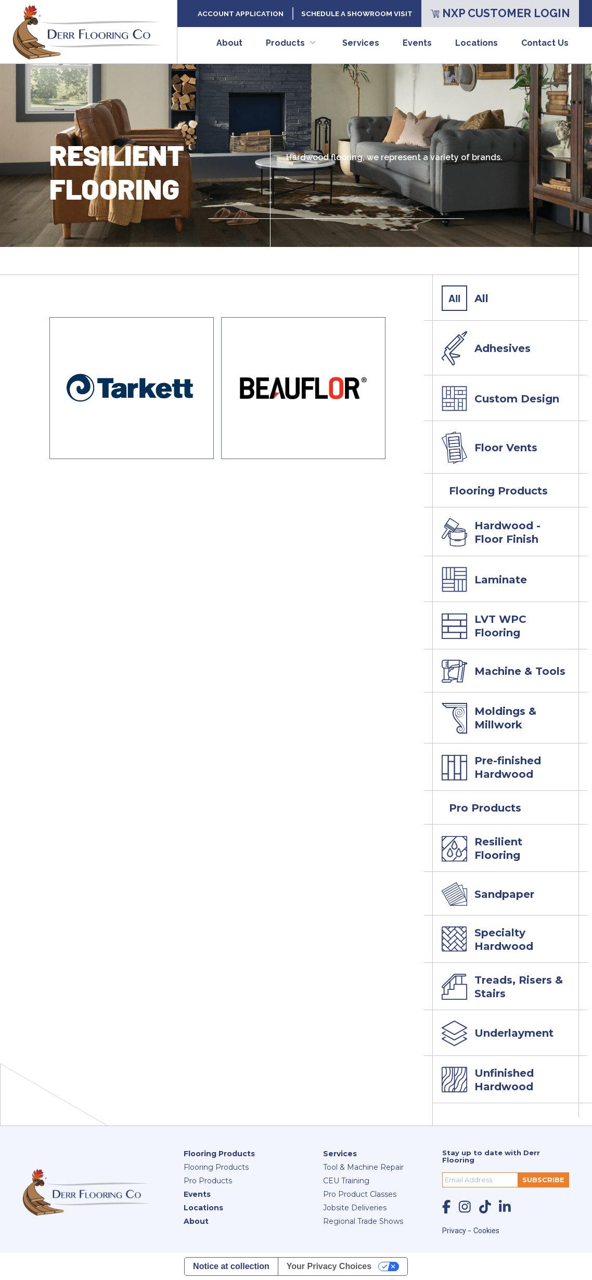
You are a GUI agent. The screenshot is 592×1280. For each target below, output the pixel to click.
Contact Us (545, 43)
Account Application (241, 13)
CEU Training (346, 1180)
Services (360, 43)
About (229, 43)
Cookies (486, 1230)
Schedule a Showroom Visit (357, 13)
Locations (476, 43)
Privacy (455, 1230)
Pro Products (208, 1180)
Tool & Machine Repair (363, 1167)
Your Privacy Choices (329, 1266)
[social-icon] (446, 1206)
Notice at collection (231, 1266)
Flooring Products (219, 1153)
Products (285, 43)
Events (417, 43)
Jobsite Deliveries (355, 1207)
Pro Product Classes (359, 1194)
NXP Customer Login (500, 13)
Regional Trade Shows (363, 1221)
